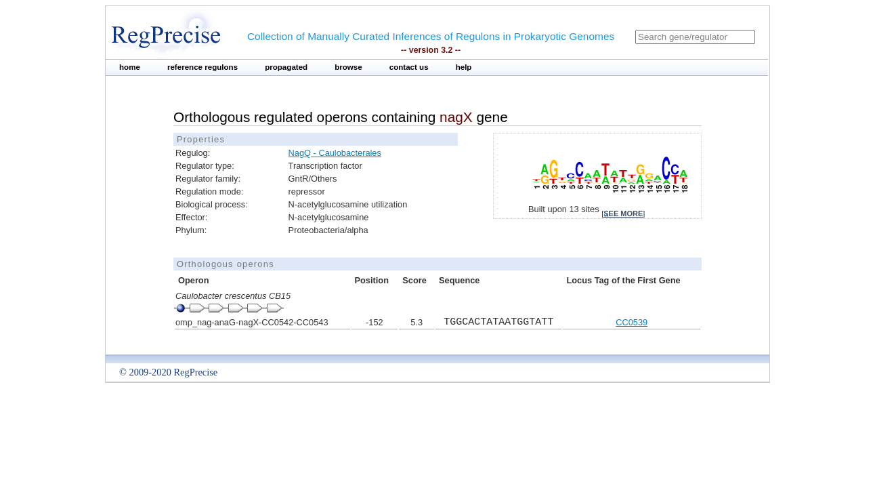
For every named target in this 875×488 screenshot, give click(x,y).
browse (348, 67)
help (464, 67)
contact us (409, 67)
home (129, 67)
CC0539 (631, 322)
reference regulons (202, 67)
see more (623, 213)
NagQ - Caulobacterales (335, 153)
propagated (286, 67)
